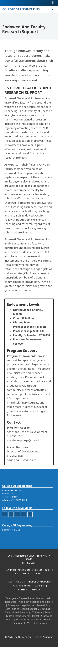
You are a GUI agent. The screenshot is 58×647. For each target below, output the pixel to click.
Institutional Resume (16, 612)
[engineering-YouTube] (30, 526)
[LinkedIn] (17, 630)
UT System (36, 612)
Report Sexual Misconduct (35, 608)
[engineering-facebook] (4, 526)
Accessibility (44, 605)
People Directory (39, 581)
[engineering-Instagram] (11, 526)
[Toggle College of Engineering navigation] (52, 9)
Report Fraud (23, 619)
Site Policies (12, 608)
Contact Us (15, 581)
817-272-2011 (29, 562)
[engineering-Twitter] (23, 526)
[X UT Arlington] (30, 630)
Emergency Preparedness (20, 598)
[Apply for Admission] (18, 570)
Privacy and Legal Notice (21, 605)
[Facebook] (10, 630)
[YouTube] (36, 630)
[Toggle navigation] (53, 3)
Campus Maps (21, 585)
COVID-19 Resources (35, 623)
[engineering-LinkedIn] (17, 526)
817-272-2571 (16, 541)
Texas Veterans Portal (27, 616)
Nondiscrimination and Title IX (36, 601)
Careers (40, 585)
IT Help (22, 589)
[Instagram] (23, 630)
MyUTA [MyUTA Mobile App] (36, 589)
